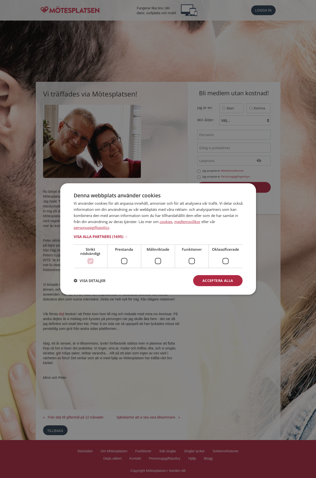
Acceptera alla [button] (217, 280)
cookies (166, 221)
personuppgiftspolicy (91, 227)
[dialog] (158, 239)
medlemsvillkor (187, 221)
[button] (158, 236)
